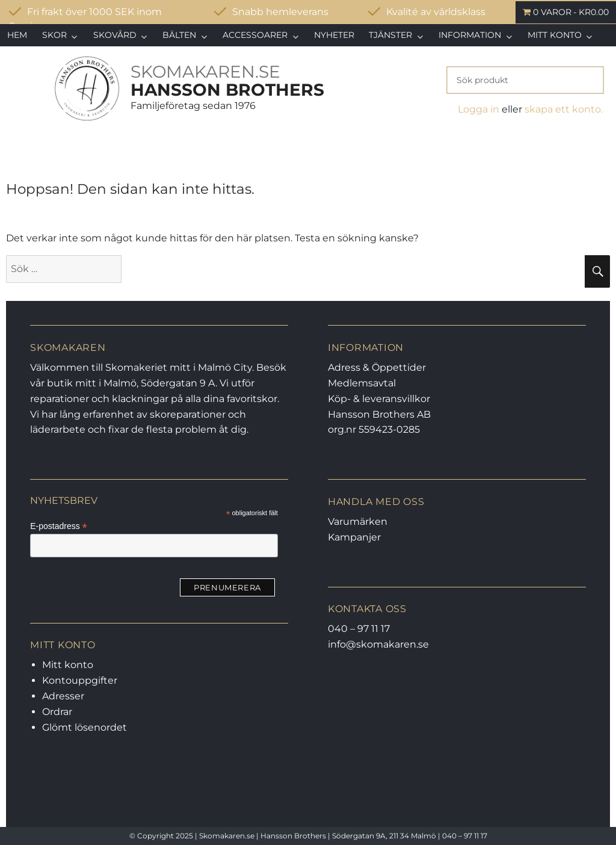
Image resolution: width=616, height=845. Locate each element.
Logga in (478, 109)
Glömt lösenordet (84, 727)
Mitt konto (555, 34)
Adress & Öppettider (377, 367)
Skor (54, 34)
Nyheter (334, 34)
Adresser (63, 696)
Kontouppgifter (79, 680)
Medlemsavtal (362, 383)
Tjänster (390, 34)
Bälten (179, 34)
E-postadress (58, 526)
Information (470, 34)
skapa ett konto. (564, 109)
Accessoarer (255, 34)
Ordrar (57, 711)
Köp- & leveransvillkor (379, 398)
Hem (17, 34)
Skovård (115, 34)
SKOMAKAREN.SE (205, 71)
